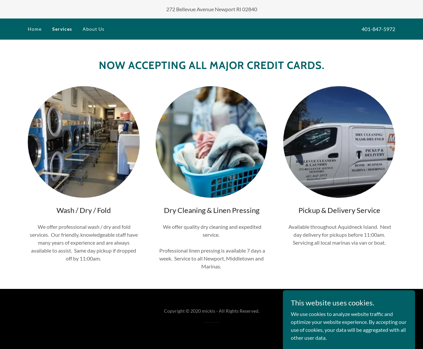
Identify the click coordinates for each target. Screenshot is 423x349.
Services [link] (62, 29)
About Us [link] (93, 29)
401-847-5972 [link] (378, 29)
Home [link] (35, 29)
